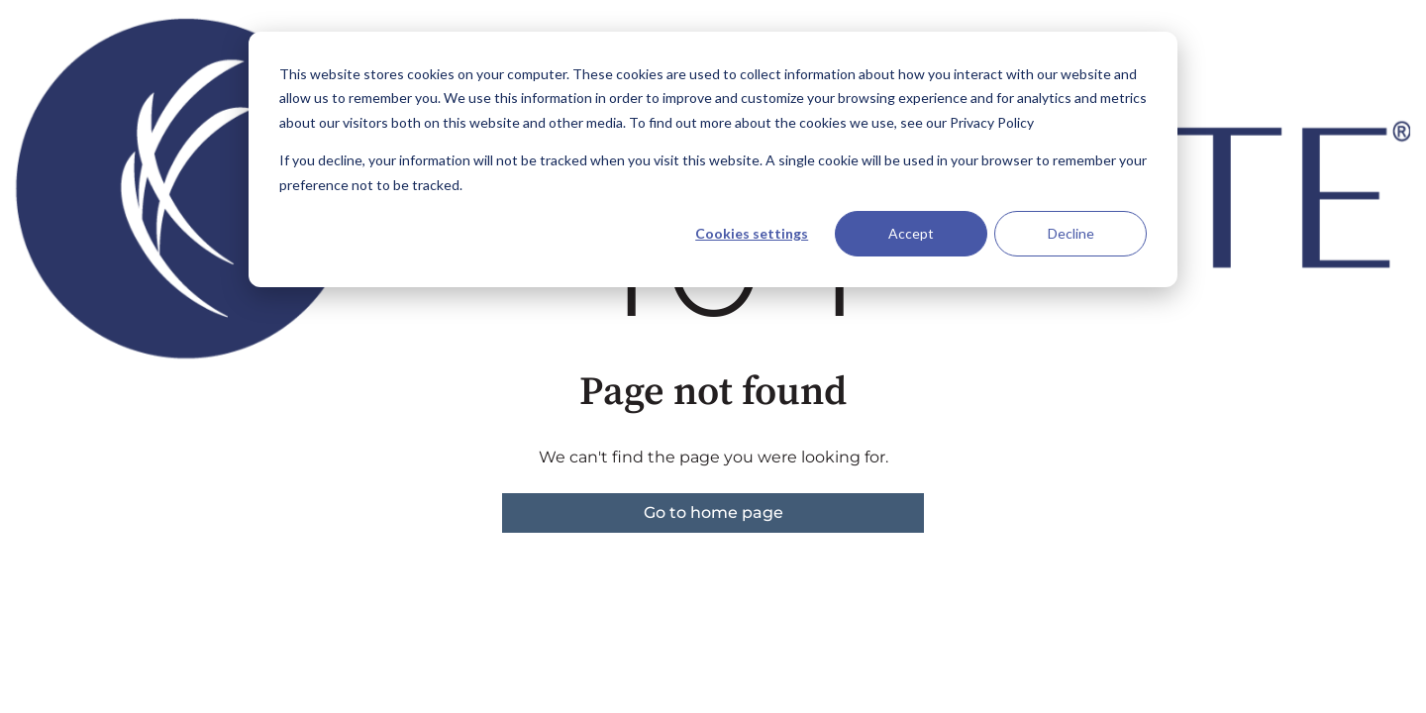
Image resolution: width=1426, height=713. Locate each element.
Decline (1071, 233)
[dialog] (713, 159)
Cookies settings (751, 233)
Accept (911, 233)
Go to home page (713, 512)
